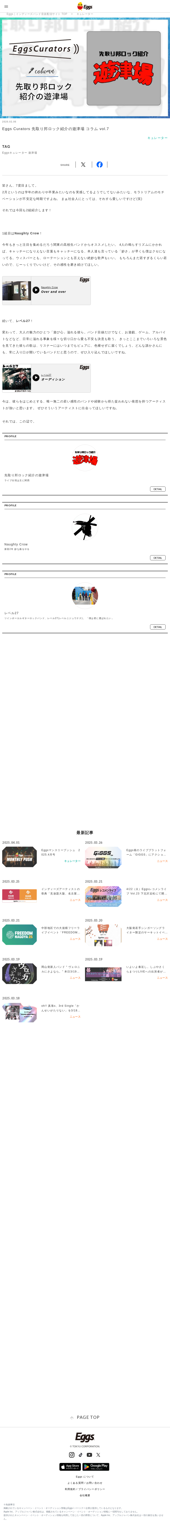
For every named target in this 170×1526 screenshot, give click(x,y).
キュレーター (85, 14)
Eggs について (85, 1476)
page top (88, 1417)
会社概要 (85, 1495)
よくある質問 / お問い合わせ (85, 1483)
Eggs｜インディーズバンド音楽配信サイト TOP (37, 14)
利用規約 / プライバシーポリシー (85, 1489)
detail (158, 489)
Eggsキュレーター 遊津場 (19, 152)
